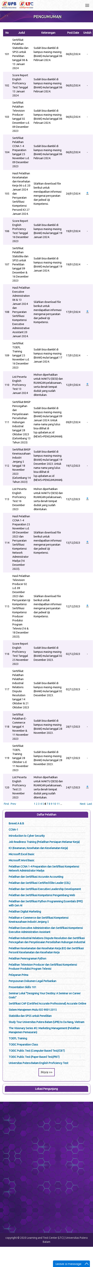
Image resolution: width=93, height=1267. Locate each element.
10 (54, 803)
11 (58, 803)
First (6, 803)
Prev (13, 803)
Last (89, 803)
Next (82, 803)
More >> (46, 1072)
